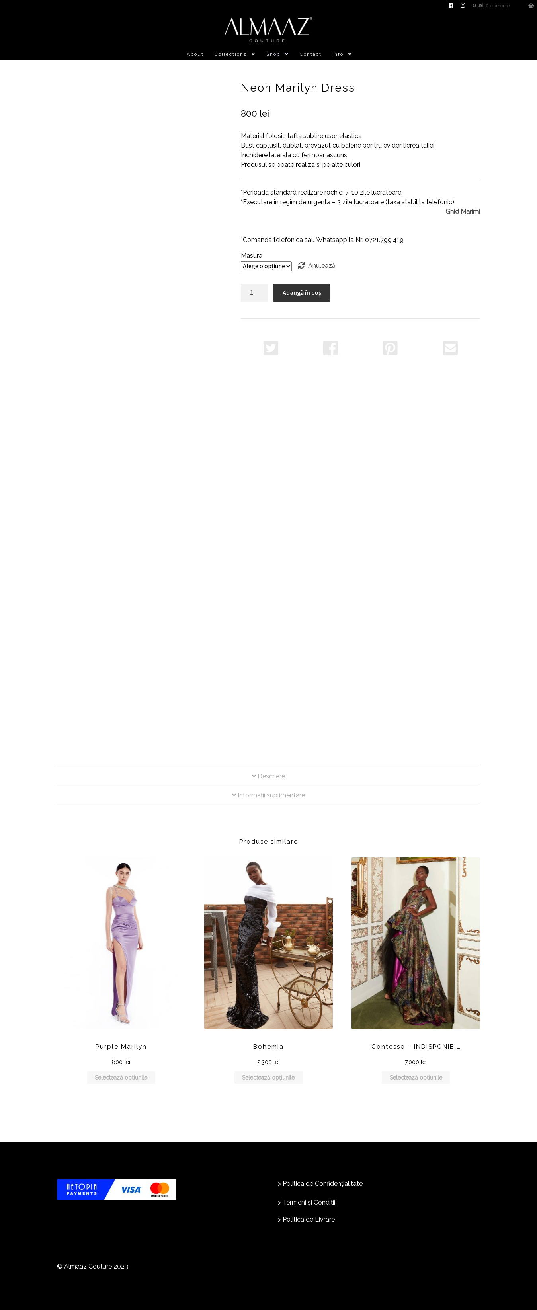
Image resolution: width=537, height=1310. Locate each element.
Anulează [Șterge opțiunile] (322, 265)
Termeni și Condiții (309, 1202)
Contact (311, 54)
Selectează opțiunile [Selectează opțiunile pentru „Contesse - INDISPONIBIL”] (416, 1077)
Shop (273, 54)
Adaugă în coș (302, 292)
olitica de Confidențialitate (325, 1183)
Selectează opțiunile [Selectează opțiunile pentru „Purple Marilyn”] (121, 1077)
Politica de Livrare (309, 1219)
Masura (251, 255)
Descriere (268, 776)
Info (338, 54)
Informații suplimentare (268, 795)
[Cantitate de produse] (254, 293)
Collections (231, 54)
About (195, 54)
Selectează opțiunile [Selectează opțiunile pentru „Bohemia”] (268, 1077)
